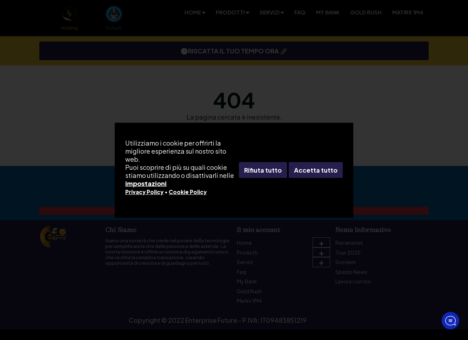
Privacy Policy (144, 191)
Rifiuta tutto (263, 170)
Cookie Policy (188, 191)
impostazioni (146, 183)
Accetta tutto (315, 170)
